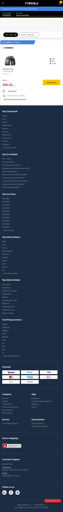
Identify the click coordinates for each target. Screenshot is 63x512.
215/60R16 (6, 202)
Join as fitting (10, 423)
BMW (4, 241)
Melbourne (6, 327)
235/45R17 (6, 205)
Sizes (17, 21)
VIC (3, 343)
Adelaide (5, 337)
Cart (61, 1)
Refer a (7, 413)
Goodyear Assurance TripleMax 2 (13, 184)
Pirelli (4, 119)
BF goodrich (6, 135)
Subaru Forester (8, 313)
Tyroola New (40, 426)
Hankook (5, 132)
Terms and (10, 407)
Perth (4, 334)
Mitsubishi (5, 254)
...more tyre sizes (8, 230)
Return (34, 407)
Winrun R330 (6, 159)
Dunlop (5, 141)
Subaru (4, 260)
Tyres (11, 21)
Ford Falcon (6, 284)
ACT (3, 349)
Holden (5, 267)
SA (3, 353)
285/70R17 (6, 224)
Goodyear (5, 144)
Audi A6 (4, 297)
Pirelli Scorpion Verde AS (11, 165)
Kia (3, 270)
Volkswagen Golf (8, 307)
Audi (3, 264)
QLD (3, 346)
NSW (3, 340)
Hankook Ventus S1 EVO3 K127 (13, 178)
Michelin (5, 128)
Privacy (8, 410)
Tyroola (7, 404)
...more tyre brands (9, 147)
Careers (5, 401)
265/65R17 (6, 211)
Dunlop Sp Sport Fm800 (10, 187)
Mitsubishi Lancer (8, 310)
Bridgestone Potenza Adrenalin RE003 (15, 168)
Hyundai (5, 257)
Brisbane (5, 330)
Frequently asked (42, 401)
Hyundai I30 (6, 294)
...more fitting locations (10, 356)
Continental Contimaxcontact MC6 (14, 181)
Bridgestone (6, 125)
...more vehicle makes (10, 273)
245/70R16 (6, 208)
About (6, 398)
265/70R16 (6, 214)
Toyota (4, 248)
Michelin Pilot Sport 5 (9, 171)
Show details (51, 82)
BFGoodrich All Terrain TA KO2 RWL (14, 174)
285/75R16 (6, 227)
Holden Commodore (9, 291)
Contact (36, 398)
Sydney (4, 324)
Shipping (35, 404)
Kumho (4, 122)
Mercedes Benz (7, 251)
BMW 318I (5, 303)
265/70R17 (6, 217)
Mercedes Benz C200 (9, 300)
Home (4, 21)
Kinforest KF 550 (8, 162)
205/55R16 (6, 198)
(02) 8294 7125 (7, 464)
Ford (4, 245)
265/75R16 (6, 221)
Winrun (33, 21)
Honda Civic (6, 287)
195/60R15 (25, 21)
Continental (6, 138)
